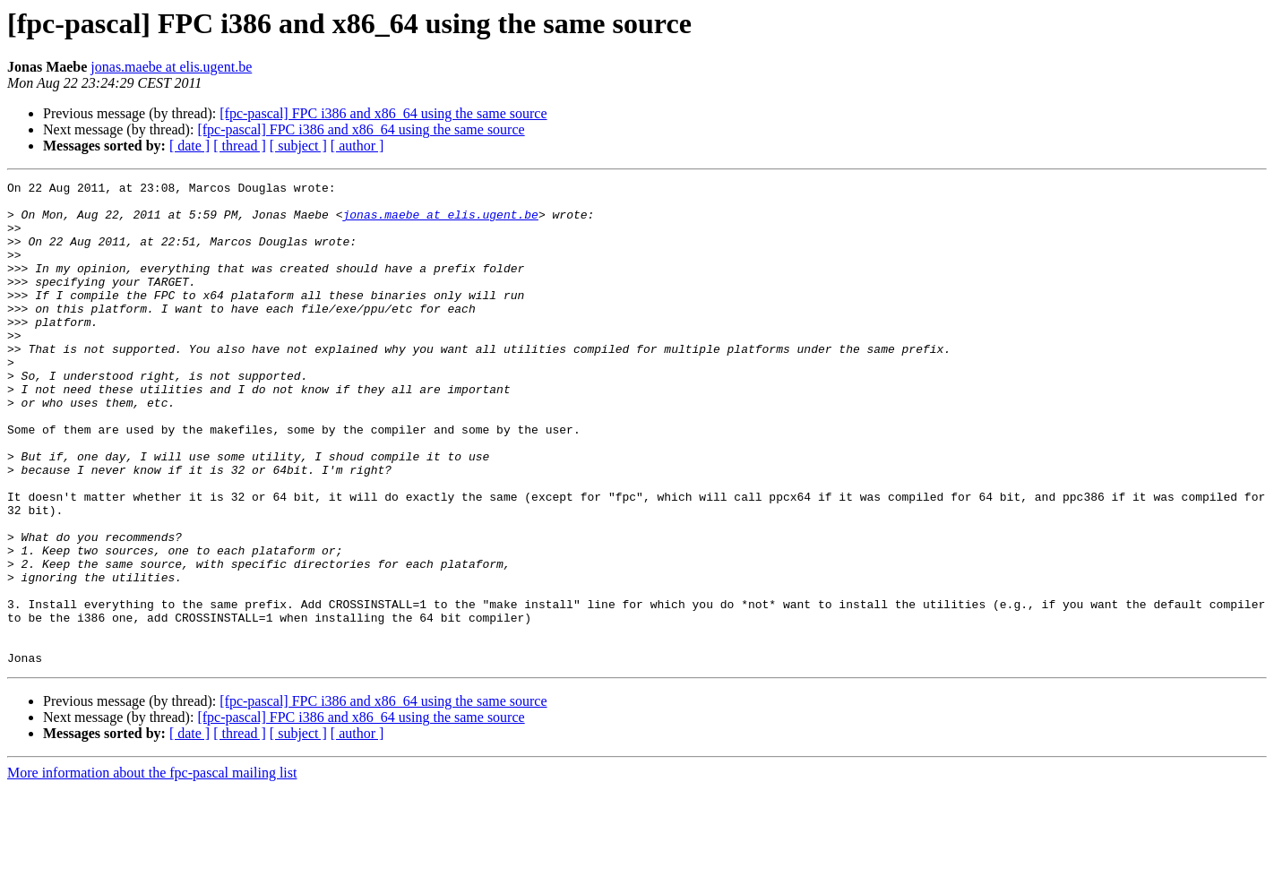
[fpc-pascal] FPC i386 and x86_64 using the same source (383, 113)
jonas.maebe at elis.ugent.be (171, 66)
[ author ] (357, 145)
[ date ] (189, 145)
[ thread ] (239, 145)
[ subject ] (298, 145)
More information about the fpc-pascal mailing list (152, 869)
